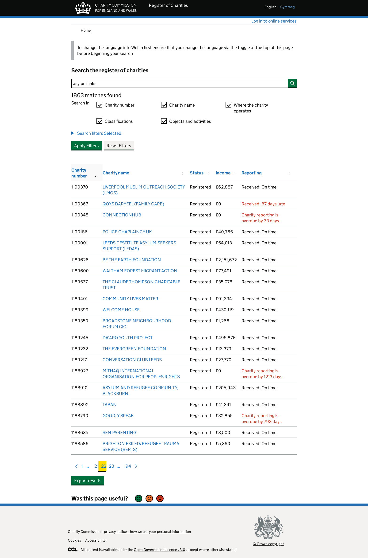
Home (86, 30)
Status (196, 173)
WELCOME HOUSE (121, 309)
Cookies (74, 540)
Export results (87, 480)
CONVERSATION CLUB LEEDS (132, 359)
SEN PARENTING (119, 432)
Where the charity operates (251, 108)
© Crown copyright (268, 544)
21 (96, 467)
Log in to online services (274, 21)
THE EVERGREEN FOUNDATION (134, 348)
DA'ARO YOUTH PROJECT (128, 337)
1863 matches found (96, 95)
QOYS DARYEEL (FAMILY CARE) (133, 204)
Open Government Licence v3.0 (159, 549)
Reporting (252, 173)
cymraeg (287, 7)
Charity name (182, 105)
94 (128, 467)
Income (223, 173)
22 (103, 467)
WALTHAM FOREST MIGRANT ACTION (140, 270)
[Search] (184, 83)
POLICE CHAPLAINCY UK (127, 232)
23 (111, 467)
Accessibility (95, 540)
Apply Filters (86, 145)
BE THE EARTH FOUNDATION (132, 259)
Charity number (119, 105)
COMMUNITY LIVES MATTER (130, 298)
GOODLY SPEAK (118, 415)
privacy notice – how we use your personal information (147, 531)
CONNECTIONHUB (122, 215)
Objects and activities (190, 121)
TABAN (110, 404)
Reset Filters (119, 145)
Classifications (119, 121)
